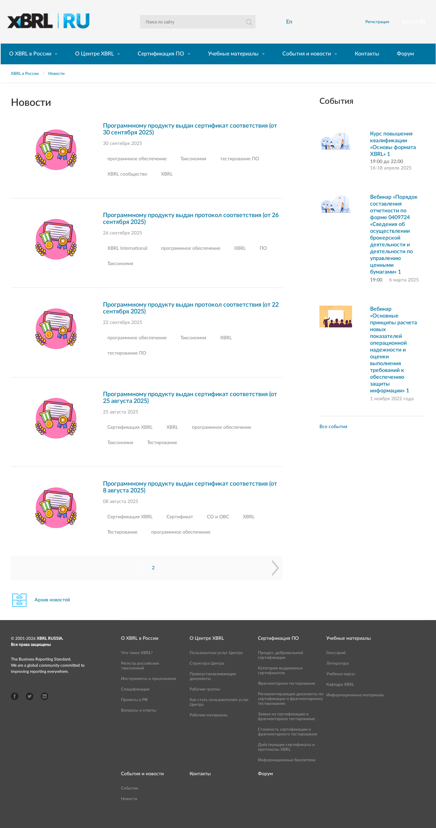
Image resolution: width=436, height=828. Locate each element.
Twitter (29, 708)
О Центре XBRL (94, 65)
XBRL (167, 185)
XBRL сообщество (127, 185)
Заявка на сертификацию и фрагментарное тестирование (286, 728)
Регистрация (385, 28)
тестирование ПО (239, 170)
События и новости (306, 65)
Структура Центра (207, 675)
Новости (56, 85)
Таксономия (193, 170)
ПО (263, 260)
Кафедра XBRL (340, 696)
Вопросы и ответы (138, 722)
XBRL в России (25, 85)
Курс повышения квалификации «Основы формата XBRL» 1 (393, 155)
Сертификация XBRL (130, 439)
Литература (337, 675)
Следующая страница (275, 579)
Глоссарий (336, 664)
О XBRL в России (30, 65)
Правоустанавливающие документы (213, 687)
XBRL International (127, 260)
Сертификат (180, 528)
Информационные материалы (355, 706)
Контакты (367, 65)
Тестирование (162, 454)
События (129, 800)
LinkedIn (44, 708)
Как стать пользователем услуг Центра (219, 713)
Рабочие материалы (209, 727)
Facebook (14, 708)
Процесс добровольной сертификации (280, 666)
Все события (333, 438)
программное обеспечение (137, 170)
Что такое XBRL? (137, 664)
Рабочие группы (205, 701)
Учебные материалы (233, 65)
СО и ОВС (218, 528)
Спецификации (135, 701)
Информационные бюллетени (286, 771)
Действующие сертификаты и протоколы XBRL (286, 758)
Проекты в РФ (134, 711)
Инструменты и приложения (148, 690)
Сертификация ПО (161, 65)
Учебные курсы (340, 685)
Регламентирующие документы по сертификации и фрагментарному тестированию (291, 710)
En (291, 28)
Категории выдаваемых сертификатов (280, 682)
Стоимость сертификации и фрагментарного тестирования (287, 743)
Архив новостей (52, 611)
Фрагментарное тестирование (286, 695)
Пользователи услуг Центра (216, 664)
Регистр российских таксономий (140, 677)
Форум (405, 65)
